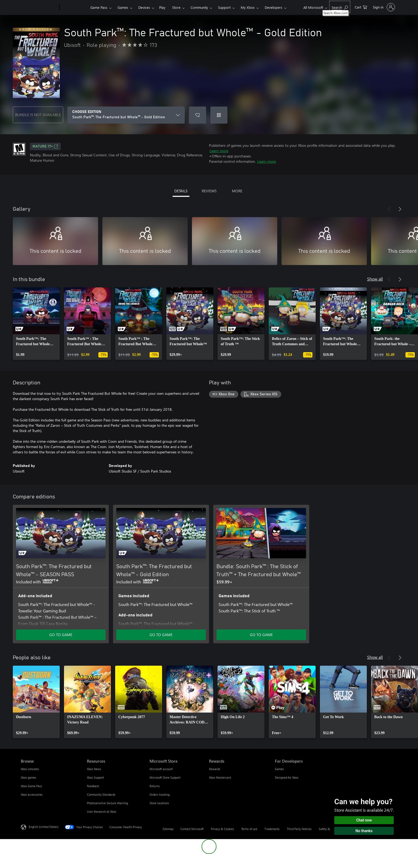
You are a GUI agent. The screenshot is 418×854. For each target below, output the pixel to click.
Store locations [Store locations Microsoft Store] (159, 803)
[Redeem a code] (218, 115)
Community (199, 7)
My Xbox (248, 7)
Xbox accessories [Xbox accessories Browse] (32, 794)
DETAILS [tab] (180, 190)
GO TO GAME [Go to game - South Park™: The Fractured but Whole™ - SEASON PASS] (60, 634)
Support (224, 7)
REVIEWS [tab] (209, 190)
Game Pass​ (98, 7)
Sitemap (168, 829)
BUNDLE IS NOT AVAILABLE (38, 114)
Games (123, 7)
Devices (144, 7)
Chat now (364, 820)
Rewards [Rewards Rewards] (214, 769)
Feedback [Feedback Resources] (93, 786)
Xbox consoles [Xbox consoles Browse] (30, 769)
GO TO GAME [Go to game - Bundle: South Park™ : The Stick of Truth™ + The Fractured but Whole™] (261, 634)
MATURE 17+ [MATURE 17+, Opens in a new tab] (45, 146)
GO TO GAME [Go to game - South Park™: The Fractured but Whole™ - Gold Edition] (161, 634)
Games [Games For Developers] (279, 769)
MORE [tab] (237, 190)
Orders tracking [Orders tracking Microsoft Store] (160, 794)
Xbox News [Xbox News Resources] (94, 769)
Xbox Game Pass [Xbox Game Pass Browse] (31, 786)
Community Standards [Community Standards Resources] (101, 794)
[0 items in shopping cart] (361, 7)
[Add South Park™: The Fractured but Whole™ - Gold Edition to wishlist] (197, 115)
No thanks (364, 831)
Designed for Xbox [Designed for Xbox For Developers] (286, 777)
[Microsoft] (39, 7)
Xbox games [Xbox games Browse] (28, 777)
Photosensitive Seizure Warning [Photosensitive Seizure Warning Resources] (107, 803)
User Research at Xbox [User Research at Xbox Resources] (101, 811)
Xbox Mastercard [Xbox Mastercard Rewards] (220, 777)
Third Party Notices (299, 829)
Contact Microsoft (192, 829)
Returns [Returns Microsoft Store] (155, 786)
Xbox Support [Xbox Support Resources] (95, 777)
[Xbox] (74, 7)
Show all (375, 279)
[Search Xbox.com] (339, 7)
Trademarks (272, 829)
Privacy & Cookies (222, 829)
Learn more (219, 150)
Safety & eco (327, 829)
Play (162, 7)
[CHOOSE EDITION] (126, 115)
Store (176, 7)
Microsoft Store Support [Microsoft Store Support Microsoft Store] (165, 777)
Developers (273, 7)
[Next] (400, 209)
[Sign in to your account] (383, 7)
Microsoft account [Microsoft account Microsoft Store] (161, 769)
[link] (36, 323)
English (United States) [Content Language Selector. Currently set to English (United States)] (43, 826)
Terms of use (249, 829)
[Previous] (389, 209)
